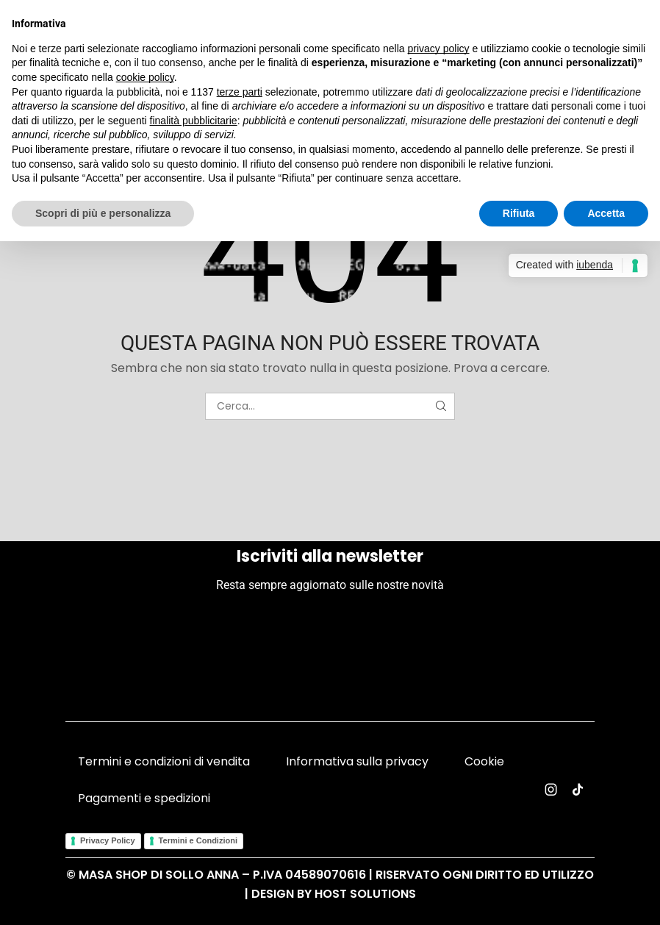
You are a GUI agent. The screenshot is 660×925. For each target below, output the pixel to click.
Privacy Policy (107, 840)
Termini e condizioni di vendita (164, 761)
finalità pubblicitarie (193, 120)
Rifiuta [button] (519, 213)
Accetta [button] (606, 213)
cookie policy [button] (145, 77)
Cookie (484, 761)
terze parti (239, 92)
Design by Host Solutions (333, 893)
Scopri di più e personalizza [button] (103, 213)
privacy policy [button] (439, 48)
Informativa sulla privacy (357, 761)
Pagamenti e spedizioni (144, 798)
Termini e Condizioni (198, 840)
